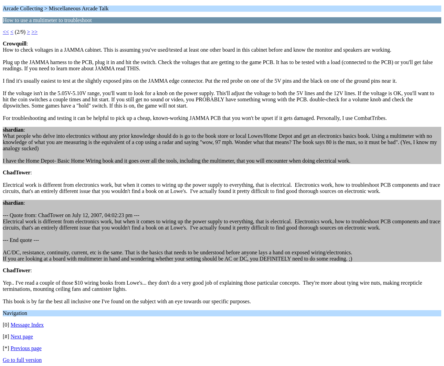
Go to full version (22, 360)
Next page (22, 336)
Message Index (27, 325)
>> (34, 32)
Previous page (26, 348)
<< (6, 32)
